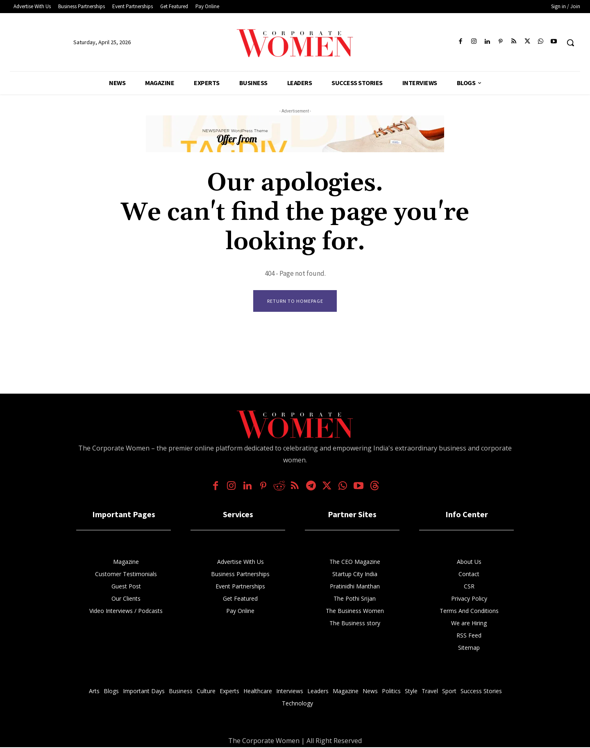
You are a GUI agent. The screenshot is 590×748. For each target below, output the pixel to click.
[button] (570, 42)
